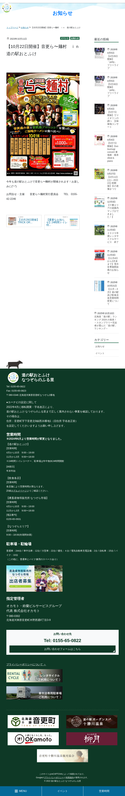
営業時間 (104, 791)
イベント (62, 791)
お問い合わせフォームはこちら (62, 649)
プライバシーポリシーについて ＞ (26, 664)
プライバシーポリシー (54, 777)
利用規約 (69, 777)
